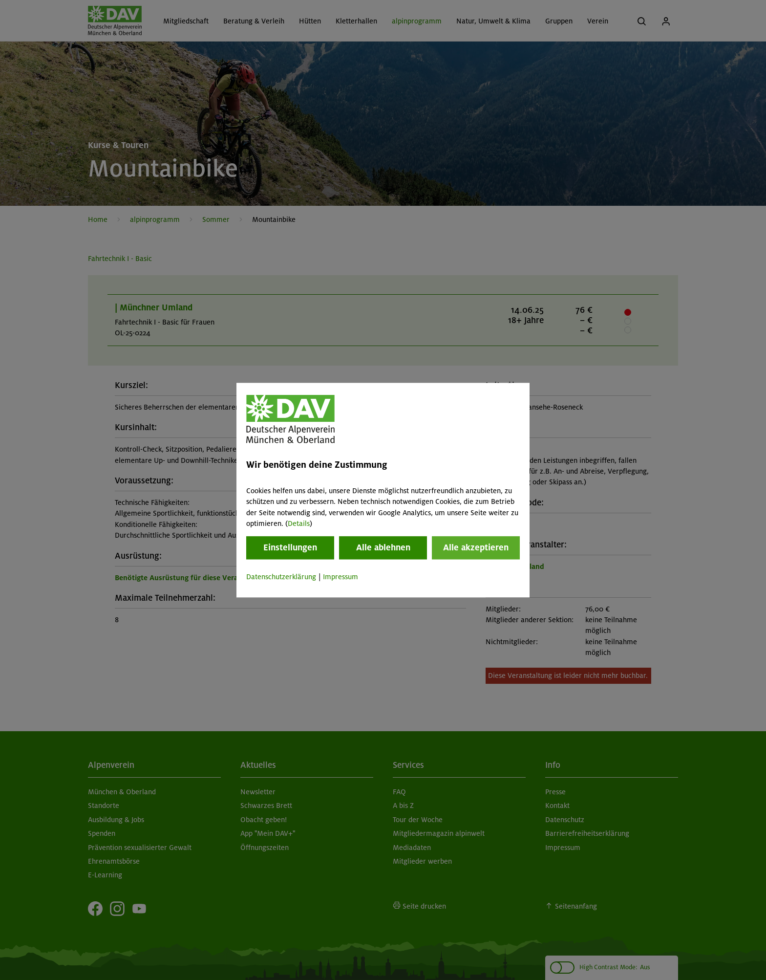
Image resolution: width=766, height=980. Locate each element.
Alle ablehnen (383, 548)
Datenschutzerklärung (281, 577)
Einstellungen (290, 548)
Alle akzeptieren (476, 548)
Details (299, 523)
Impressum (340, 577)
